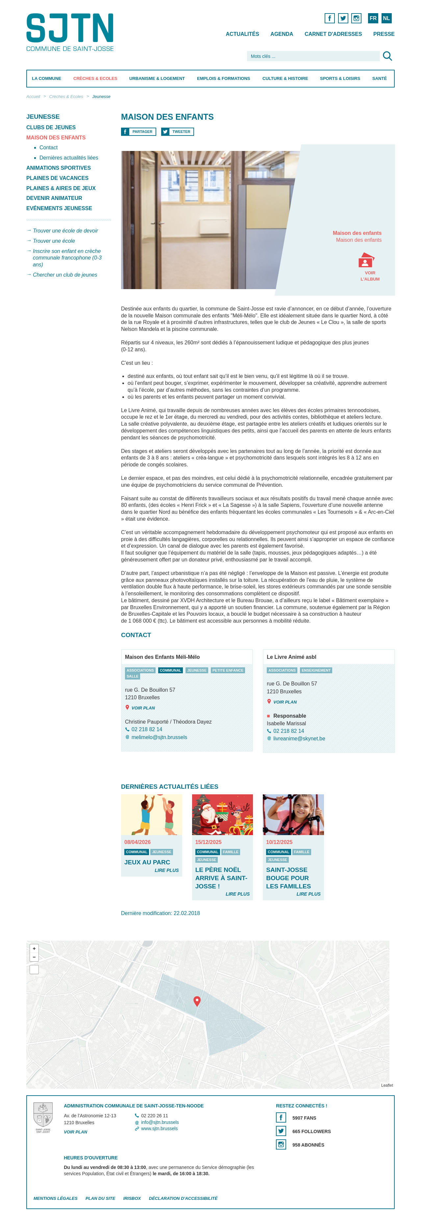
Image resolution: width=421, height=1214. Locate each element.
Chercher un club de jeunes (65, 275)
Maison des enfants (56, 137)
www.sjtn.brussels (159, 1128)
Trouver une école (54, 241)
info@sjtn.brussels (160, 1122)
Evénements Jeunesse (59, 208)
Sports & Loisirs (340, 78)
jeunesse (197, 670)
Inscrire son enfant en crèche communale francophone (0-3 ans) (67, 258)
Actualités (242, 34)
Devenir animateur (54, 198)
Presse (384, 34)
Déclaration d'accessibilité (183, 1198)
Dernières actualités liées (68, 158)
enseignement (316, 670)
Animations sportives (58, 168)
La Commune (46, 78)
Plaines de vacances (57, 178)
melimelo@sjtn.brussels (159, 737)
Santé (379, 78)
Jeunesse (101, 96)
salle (132, 677)
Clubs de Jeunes (51, 127)
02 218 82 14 (147, 729)
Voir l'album (370, 260)
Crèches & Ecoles (95, 78)
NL (386, 18)
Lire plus (167, 870)
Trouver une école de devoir (65, 231)
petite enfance (227, 670)
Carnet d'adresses (333, 34)
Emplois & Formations (223, 78)
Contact (48, 147)
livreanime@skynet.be (299, 738)
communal (170, 670)
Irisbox (132, 1198)
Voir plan (140, 707)
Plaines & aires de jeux (61, 188)
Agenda (281, 34)
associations (140, 670)
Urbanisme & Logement (157, 78)
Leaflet (387, 1085)
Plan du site (100, 1198)
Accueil (33, 96)
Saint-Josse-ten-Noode (71, 32)
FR (373, 18)
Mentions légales (56, 1198)
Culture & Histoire (285, 78)
